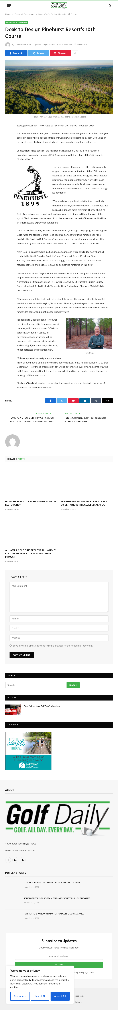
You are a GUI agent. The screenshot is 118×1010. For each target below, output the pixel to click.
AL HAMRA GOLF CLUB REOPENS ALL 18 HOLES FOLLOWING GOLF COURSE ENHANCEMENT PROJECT (31, 554)
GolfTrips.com (76, 996)
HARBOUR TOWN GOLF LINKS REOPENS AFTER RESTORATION (30, 503)
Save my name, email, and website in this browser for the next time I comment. (53, 645)
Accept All (60, 996)
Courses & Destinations (16, 22)
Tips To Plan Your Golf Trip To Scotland (42, 706)
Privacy (78, 1002)
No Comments (64, 44)
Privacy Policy (77, 972)
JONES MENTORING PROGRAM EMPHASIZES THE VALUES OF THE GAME (57, 898)
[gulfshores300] (28, 769)
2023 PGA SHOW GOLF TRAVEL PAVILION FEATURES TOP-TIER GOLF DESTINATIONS (32, 420)
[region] (40, 985)
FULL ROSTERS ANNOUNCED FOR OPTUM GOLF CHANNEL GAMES (54, 914)
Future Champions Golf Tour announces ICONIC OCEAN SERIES (85, 420)
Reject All (40, 996)
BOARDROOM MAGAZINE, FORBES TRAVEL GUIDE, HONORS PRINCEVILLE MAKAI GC (84, 503)
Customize (20, 996)
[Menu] (9, 5)
